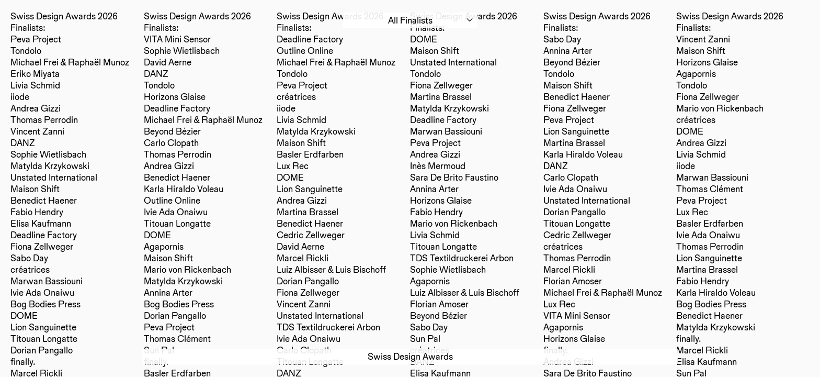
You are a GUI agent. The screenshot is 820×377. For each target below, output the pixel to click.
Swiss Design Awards (410, 356)
